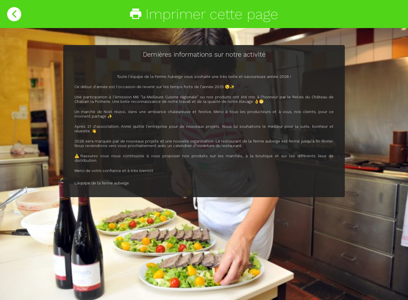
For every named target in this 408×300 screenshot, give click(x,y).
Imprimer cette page (204, 14)
